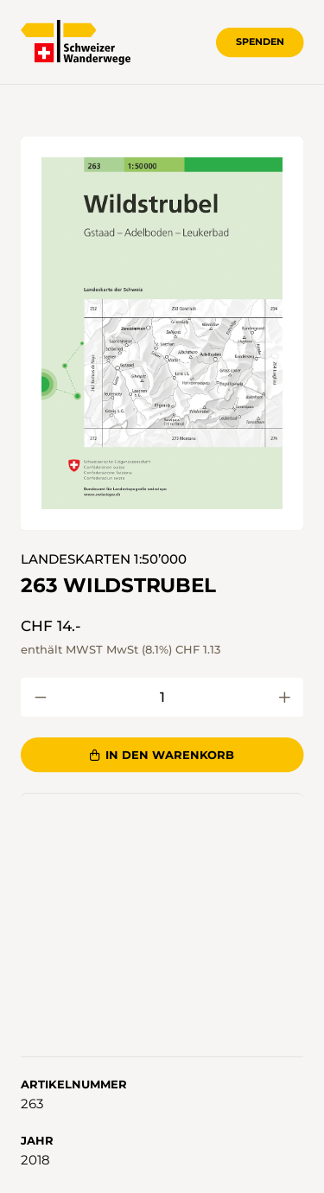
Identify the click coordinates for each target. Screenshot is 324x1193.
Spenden (260, 41)
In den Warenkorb (162, 755)
